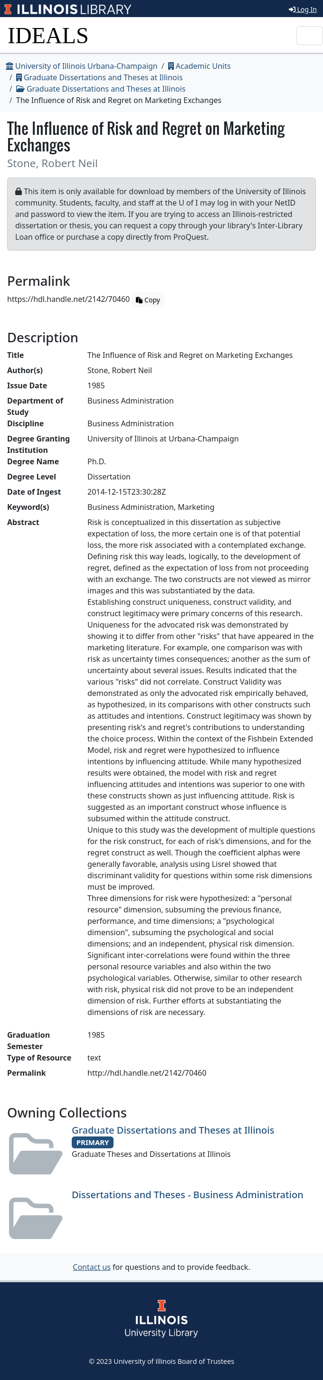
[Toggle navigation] (309, 35)
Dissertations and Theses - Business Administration (188, 1194)
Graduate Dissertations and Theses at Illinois (99, 77)
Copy (148, 299)
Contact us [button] (92, 1267)
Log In (303, 9)
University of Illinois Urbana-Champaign (82, 66)
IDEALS (48, 35)
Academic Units (199, 66)
